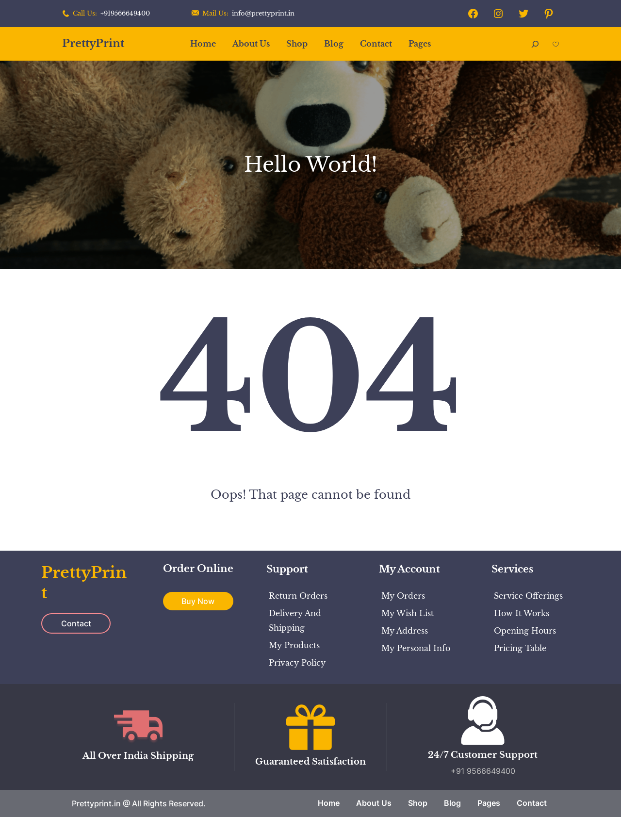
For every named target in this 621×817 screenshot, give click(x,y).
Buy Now (197, 601)
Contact (76, 623)
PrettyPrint (93, 43)
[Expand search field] (535, 44)
